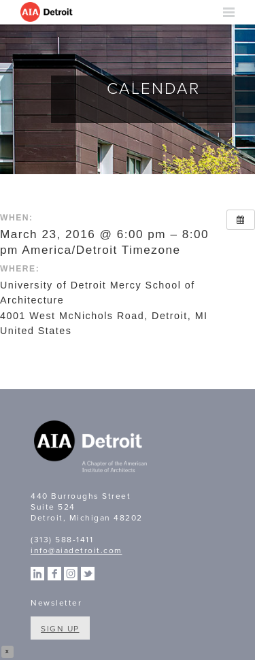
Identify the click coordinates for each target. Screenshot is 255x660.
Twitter (88, 573)
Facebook (54, 573)
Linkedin (37, 573)
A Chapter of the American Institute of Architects (91, 448)
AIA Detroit (47, 12)
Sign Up (60, 628)
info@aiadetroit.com (76, 550)
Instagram (71, 573)
